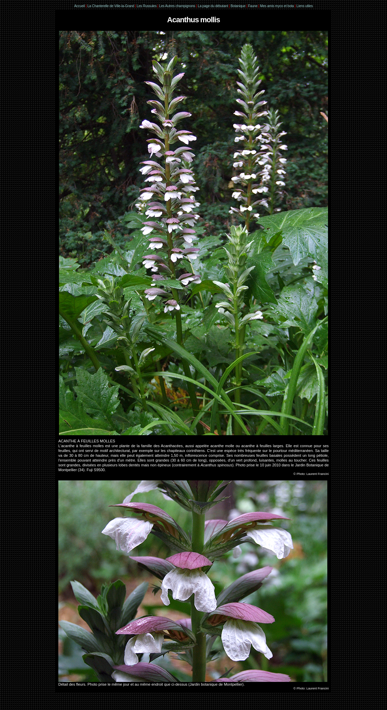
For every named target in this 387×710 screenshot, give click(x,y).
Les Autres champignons (177, 6)
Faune (252, 6)
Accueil (79, 6)
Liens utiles (304, 6)
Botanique (238, 6)
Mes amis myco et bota (277, 6)
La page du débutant (213, 6)
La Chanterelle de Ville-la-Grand (111, 6)
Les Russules (147, 6)
